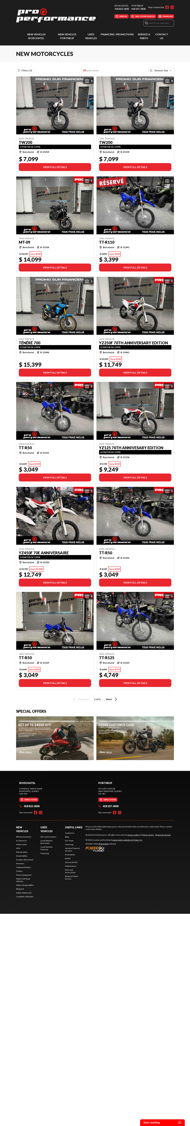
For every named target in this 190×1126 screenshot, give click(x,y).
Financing (108, 34)
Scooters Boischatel (24, 859)
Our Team (69, 840)
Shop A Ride (103, 844)
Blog (67, 837)
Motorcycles (21, 844)
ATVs (18, 848)
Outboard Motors (23, 867)
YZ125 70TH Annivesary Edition (131, 448)
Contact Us (69, 833)
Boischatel (122, 5)
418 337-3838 (138, 8)
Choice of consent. (163, 835)
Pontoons (20, 863)
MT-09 (24, 242)
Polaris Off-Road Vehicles (23, 880)
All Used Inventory (48, 837)
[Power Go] (114, 848)
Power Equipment (23, 875)
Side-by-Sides (22, 852)
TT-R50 (25, 448)
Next (112, 699)
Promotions (125, 34)
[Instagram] (172, 7)
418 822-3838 (122, 8)
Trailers (19, 871)
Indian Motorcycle (24, 893)
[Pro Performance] (56, 15)
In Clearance (21, 840)
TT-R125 (106, 658)
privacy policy (133, 835)
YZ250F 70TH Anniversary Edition (133, 343)
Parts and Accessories (70, 871)
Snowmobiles (22, 856)
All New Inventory (23, 837)
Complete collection (24, 896)
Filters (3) (25, 70)
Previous (80, 699)
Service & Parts (71, 862)
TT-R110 (106, 242)
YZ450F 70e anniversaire (44, 553)
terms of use (148, 835)
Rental (67, 858)
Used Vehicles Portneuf (46, 848)
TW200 (25, 142)
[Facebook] (167, 7)
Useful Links (73, 827)
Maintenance (70, 866)
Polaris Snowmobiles (25, 885)
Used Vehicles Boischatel (46, 841)
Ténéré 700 (29, 343)
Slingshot (20, 889)
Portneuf (137, 5)
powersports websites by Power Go (127, 840)
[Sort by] (161, 70)
